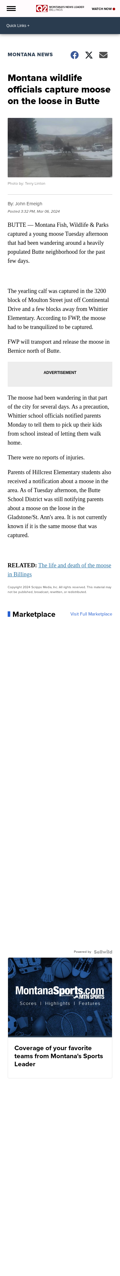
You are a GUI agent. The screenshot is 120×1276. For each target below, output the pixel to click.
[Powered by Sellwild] (103, 952)
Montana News (30, 54)
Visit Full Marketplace (91, 614)
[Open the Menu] (11, 8)
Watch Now (103, 8)
